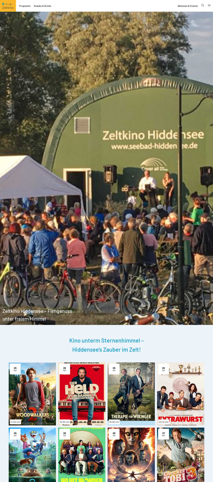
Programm (25, 5)
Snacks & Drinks (42, 5)
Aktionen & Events (188, 5)
